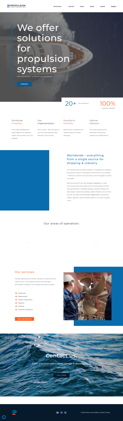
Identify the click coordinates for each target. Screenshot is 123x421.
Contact (83, 412)
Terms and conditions (92, 412)
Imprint (102, 412)
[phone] (65, 412)
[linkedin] (57, 412)
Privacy (108, 412)
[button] (4, 417)
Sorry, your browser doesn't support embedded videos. (36, 180)
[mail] (61, 412)
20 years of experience (94, 183)
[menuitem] (114, 6)
